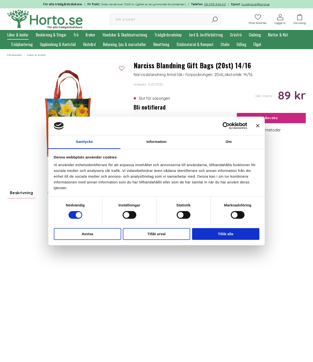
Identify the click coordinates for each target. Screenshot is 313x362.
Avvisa (87, 234)
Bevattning (161, 44)
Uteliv (225, 44)
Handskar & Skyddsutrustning (125, 35)
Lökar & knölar (18, 35)
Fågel (257, 44)
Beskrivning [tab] (21, 192)
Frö (76, 35)
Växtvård (89, 44)
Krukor (90, 35)
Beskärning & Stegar (51, 35)
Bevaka (271, 118)
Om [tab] (228, 142)
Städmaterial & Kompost (194, 44)
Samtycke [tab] (84, 142)
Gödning (255, 35)
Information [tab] (156, 142)
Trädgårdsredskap (168, 35)
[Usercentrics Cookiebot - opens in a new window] (226, 125)
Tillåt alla (225, 234)
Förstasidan (14, 55)
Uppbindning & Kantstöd (58, 44)
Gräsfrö (236, 35)
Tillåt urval (157, 234)
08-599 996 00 (215, 4)
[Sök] (215, 19)
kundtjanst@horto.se (256, 4)
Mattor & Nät (278, 35)
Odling (241, 44)
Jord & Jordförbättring (206, 35)
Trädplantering (22, 44)
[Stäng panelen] (257, 126)
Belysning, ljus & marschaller (124, 44)
